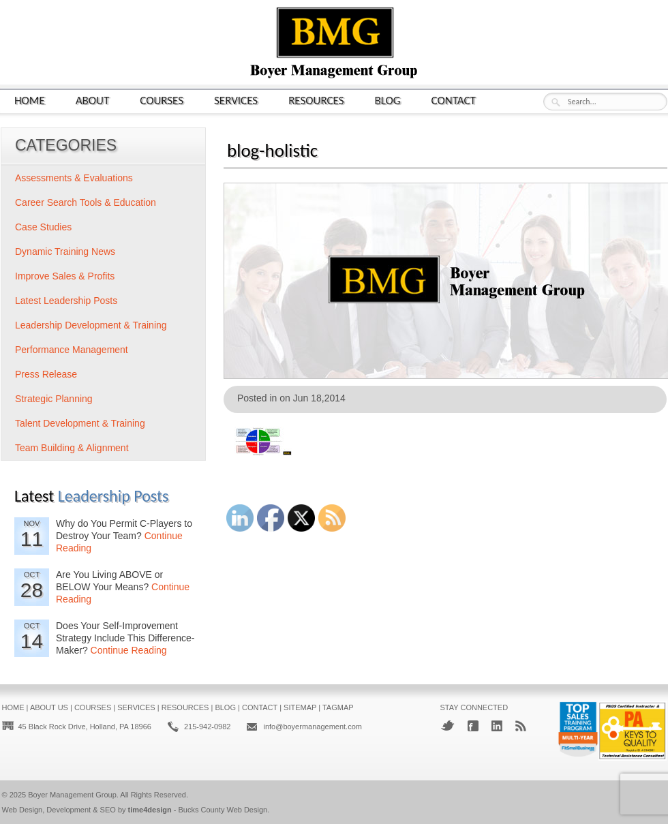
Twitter (447, 725)
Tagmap (338, 707)
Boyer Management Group (72, 795)
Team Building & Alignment (72, 447)
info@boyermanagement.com (312, 726)
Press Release (46, 374)
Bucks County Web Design (223, 810)
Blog (388, 99)
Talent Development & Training (80, 423)
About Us (49, 707)
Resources (316, 99)
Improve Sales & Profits (65, 276)
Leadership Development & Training (91, 325)
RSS (520, 725)
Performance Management (71, 349)
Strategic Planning (54, 398)
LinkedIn (496, 725)
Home (29, 99)
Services (236, 99)
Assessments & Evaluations (74, 177)
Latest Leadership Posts (66, 300)
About (93, 99)
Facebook (473, 725)
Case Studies (43, 227)
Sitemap (300, 707)
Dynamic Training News (65, 251)
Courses (161, 99)
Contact (453, 99)
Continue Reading (129, 650)
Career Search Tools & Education (85, 202)
